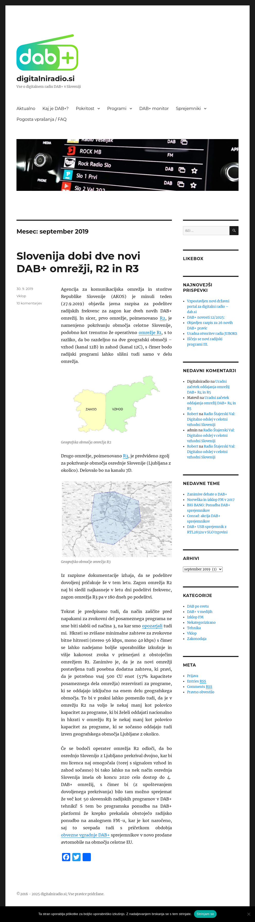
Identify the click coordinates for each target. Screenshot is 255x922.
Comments (199, 687)
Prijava (192, 676)
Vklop (21, 296)
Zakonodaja (196, 639)
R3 (125, 455)
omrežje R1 (150, 332)
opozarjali (152, 625)
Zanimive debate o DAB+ (207, 494)
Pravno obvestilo (200, 692)
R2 (162, 318)
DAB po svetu (198, 606)
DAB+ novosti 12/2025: (206, 317)
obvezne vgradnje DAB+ (85, 835)
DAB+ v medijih (200, 612)
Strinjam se (205, 914)
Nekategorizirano (201, 622)
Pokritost (85, 108)
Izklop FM (195, 617)
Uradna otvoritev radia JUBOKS (212, 333)
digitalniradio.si (45, 78)
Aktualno (25, 108)
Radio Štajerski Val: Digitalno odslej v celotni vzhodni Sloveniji (211, 419)
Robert (192, 414)
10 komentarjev (29, 303)
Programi (116, 108)
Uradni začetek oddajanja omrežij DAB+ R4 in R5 (208, 387)
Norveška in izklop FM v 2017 (211, 500)
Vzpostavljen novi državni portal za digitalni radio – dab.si (208, 306)
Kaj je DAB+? (55, 108)
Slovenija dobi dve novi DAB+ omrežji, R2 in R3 (78, 262)
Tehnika (194, 628)
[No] (248, 914)
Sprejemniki (188, 108)
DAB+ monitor (154, 108)
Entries (196, 681)
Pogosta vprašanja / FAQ (41, 119)
